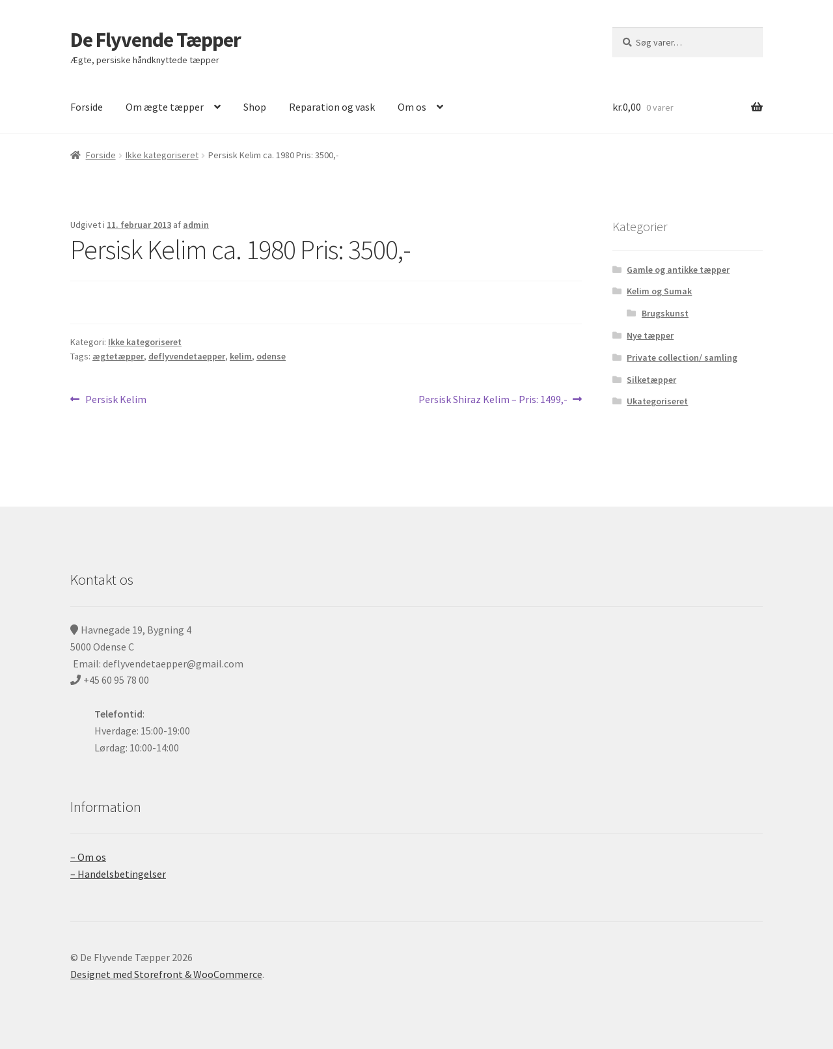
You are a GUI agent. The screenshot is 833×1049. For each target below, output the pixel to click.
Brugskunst (665, 313)
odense (271, 356)
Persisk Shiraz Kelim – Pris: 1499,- (492, 399)
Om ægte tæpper (165, 106)
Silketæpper (651, 379)
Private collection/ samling (682, 357)
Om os (412, 106)
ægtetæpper (118, 356)
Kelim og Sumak (659, 291)
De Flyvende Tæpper (155, 40)
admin (196, 225)
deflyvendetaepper (186, 356)
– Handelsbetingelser (118, 873)
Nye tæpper (650, 335)
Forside (86, 106)
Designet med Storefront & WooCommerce (166, 974)
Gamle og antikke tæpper (678, 269)
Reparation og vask (332, 106)
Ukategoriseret (657, 401)
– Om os (88, 856)
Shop (254, 106)
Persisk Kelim (115, 399)
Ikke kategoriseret (162, 155)
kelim (241, 356)
